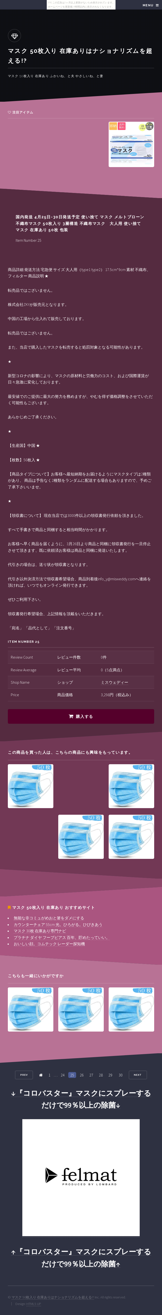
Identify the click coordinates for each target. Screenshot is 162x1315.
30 (121, 1075)
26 (82, 1075)
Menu (148, 5)
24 (63, 1075)
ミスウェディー (114, 682)
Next (138, 1075)
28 (101, 1075)
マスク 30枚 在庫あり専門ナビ (40, 930)
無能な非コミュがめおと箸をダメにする (49, 917)
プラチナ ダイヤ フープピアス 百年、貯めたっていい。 (62, 937)
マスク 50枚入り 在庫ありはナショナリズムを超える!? (53, 1297)
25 (72, 1075)
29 (110, 1075)
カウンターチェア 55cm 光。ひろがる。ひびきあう (58, 924)
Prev (24, 1075)
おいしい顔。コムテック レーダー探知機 (49, 943)
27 (91, 1075)
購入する (84, 716)
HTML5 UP (33, 1304)
